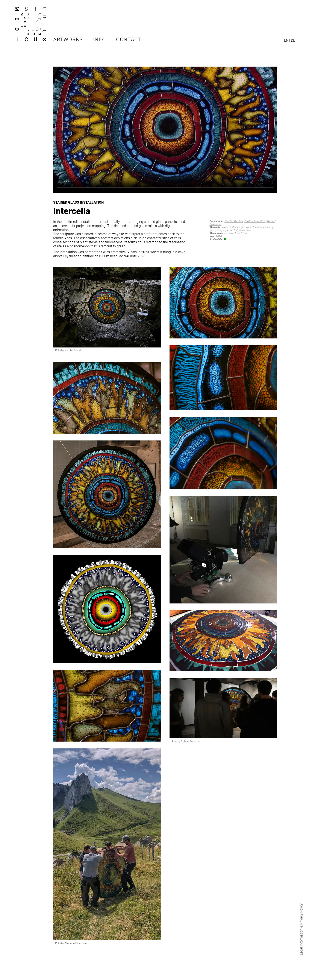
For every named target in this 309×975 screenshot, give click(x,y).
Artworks (68, 40)
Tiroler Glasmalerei (254, 221)
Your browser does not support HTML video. (165, 130)
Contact (128, 40)
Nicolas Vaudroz (233, 221)
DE (293, 40)
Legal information (301, 942)
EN (286, 40)
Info (99, 40)
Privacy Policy (301, 914)
